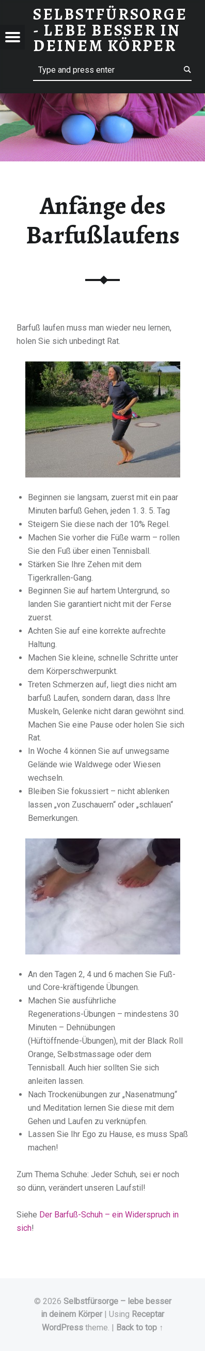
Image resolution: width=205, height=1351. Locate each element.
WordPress (62, 1327)
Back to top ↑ (139, 1327)
